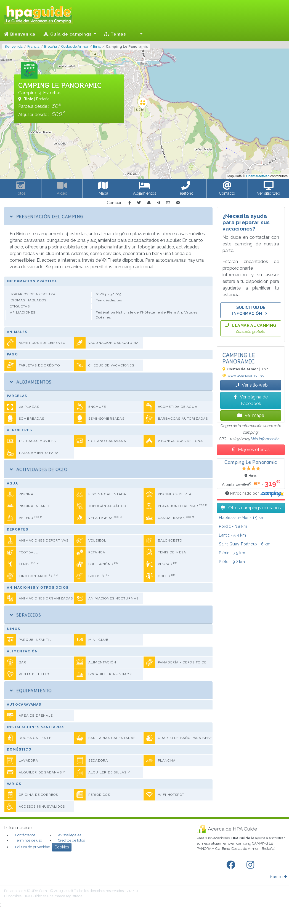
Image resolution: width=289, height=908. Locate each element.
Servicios (25, 615)
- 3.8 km (233, 526)
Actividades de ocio (38, 469)
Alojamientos (31, 382)
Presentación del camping (46, 216)
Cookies (61, 847)
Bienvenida (20, 34)
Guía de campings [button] (68, 34)
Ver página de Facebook (251, 400)
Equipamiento (31, 690)
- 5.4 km (232, 535)
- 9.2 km (232, 561)
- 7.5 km (232, 552)
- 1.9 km (241, 517)
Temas (115, 34)
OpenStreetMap (257, 176)
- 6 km (245, 544)
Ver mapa (250, 415)
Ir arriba (278, 877)
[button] (138, 34)
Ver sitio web (251, 385)
